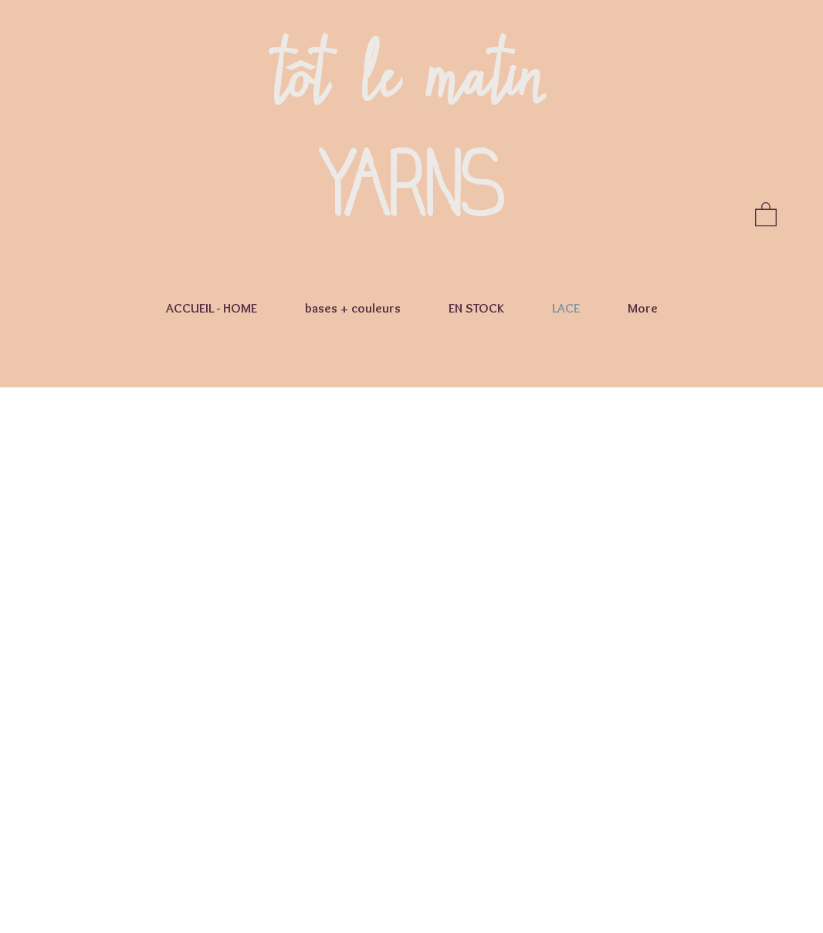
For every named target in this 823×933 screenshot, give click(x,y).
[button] (766, 213)
